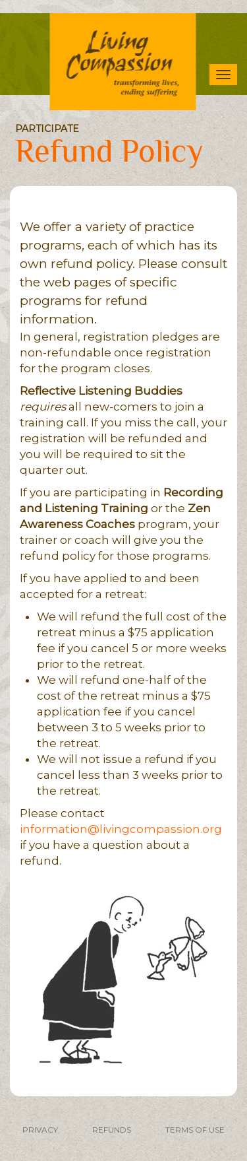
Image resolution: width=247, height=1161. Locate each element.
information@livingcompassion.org (121, 829)
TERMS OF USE (195, 1130)
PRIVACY (40, 1130)
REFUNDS (111, 1130)
